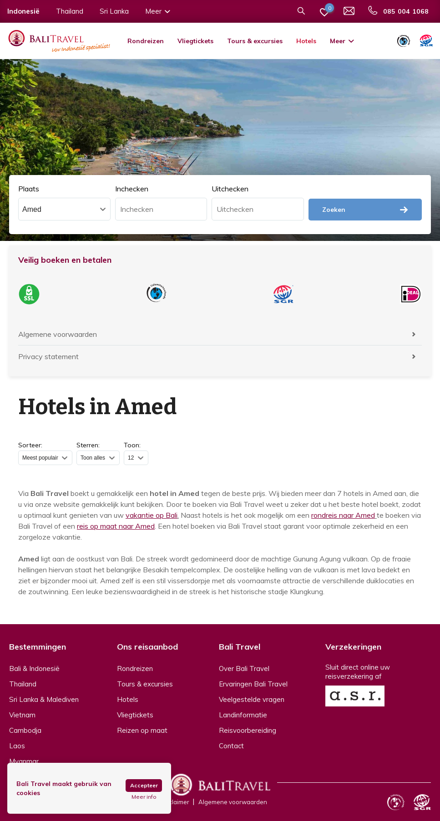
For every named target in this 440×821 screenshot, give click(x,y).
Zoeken (365, 209)
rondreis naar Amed (343, 515)
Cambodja (25, 730)
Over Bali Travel (244, 668)
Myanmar (24, 761)
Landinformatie (243, 715)
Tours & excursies (255, 41)
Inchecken (131, 188)
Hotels (306, 41)
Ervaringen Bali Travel (253, 684)
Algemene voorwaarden (57, 334)
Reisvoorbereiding (247, 730)
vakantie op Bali (151, 515)
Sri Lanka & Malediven (44, 699)
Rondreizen (145, 41)
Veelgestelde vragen (251, 699)
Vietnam (22, 715)
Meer (342, 41)
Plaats (28, 188)
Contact (231, 745)
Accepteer (144, 785)
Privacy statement (48, 356)
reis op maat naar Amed (116, 526)
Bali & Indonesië (34, 668)
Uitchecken (230, 188)
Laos (17, 745)
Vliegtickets (195, 41)
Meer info (144, 797)
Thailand (22, 684)
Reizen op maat (142, 730)
